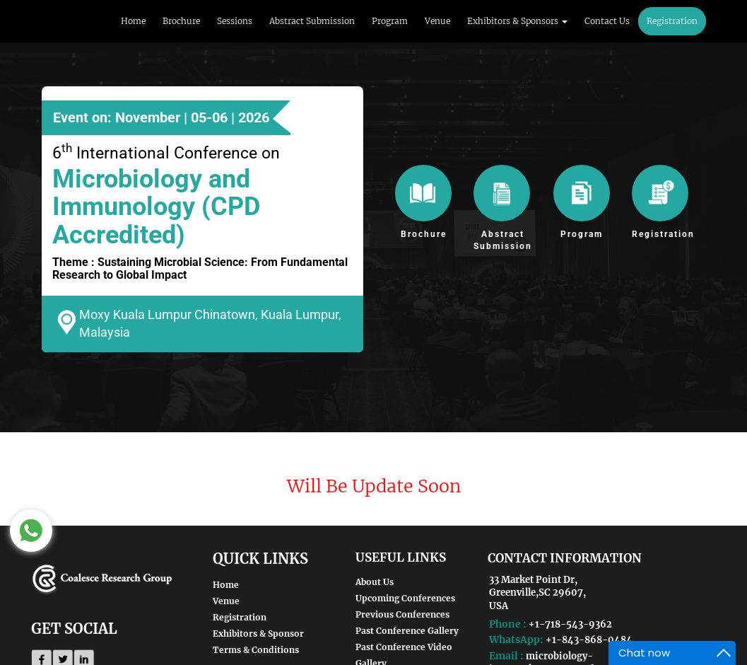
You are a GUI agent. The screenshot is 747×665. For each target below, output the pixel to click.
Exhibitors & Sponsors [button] (517, 21)
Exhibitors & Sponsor (258, 633)
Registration (672, 21)
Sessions (234, 21)
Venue (437, 21)
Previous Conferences (402, 614)
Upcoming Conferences (405, 598)
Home (133, 21)
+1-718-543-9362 (570, 624)
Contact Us (607, 21)
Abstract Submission (312, 21)
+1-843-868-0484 (589, 640)
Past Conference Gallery (407, 630)
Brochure (181, 21)
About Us (374, 582)
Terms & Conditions (256, 649)
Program (390, 21)
